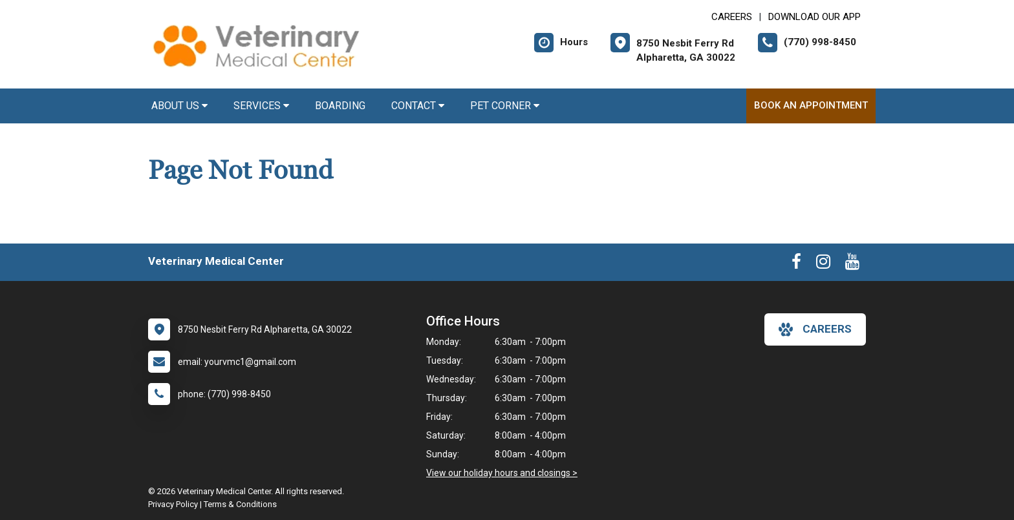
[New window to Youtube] (852, 264)
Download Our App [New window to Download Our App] (814, 17)
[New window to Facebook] (796, 264)
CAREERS (731, 17)
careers (815, 329)
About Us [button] (179, 105)
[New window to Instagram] (823, 264)
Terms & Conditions (240, 504)
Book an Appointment (811, 105)
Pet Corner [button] (504, 105)
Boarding (340, 105)
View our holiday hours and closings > (501, 473)
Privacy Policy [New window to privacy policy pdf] (173, 504)
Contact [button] (417, 105)
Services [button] (261, 105)
